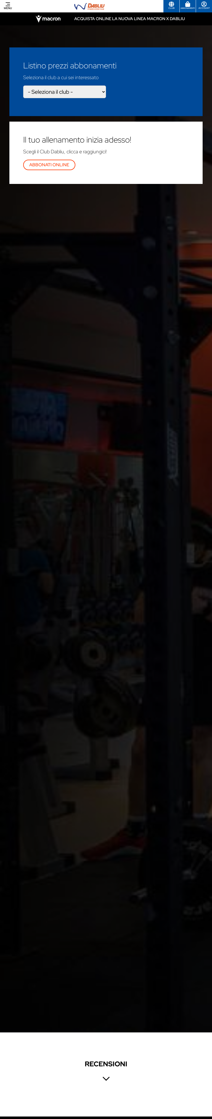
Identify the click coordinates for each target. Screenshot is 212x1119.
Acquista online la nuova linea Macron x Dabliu (129, 18)
